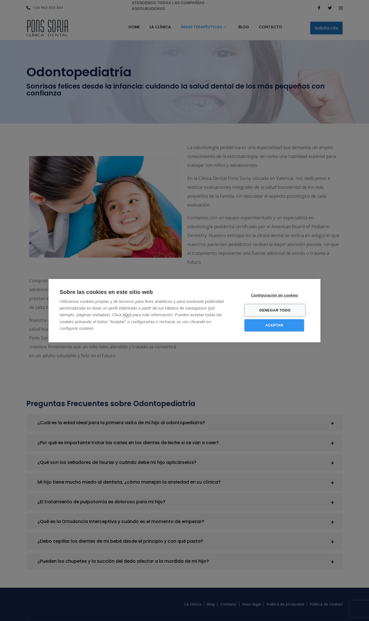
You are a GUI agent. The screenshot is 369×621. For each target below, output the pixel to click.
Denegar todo (276, 310)
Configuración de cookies (276, 295)
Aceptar (276, 325)
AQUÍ (127, 315)
